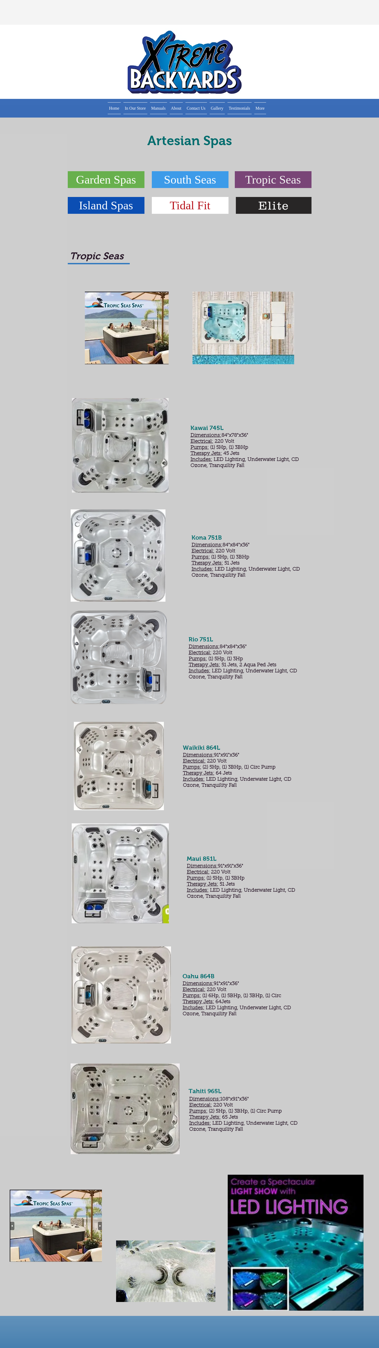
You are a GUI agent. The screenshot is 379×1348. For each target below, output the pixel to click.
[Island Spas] (106, 205)
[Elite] (273, 205)
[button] (135, 108)
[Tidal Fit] (190, 205)
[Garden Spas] (106, 179)
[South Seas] (190, 179)
